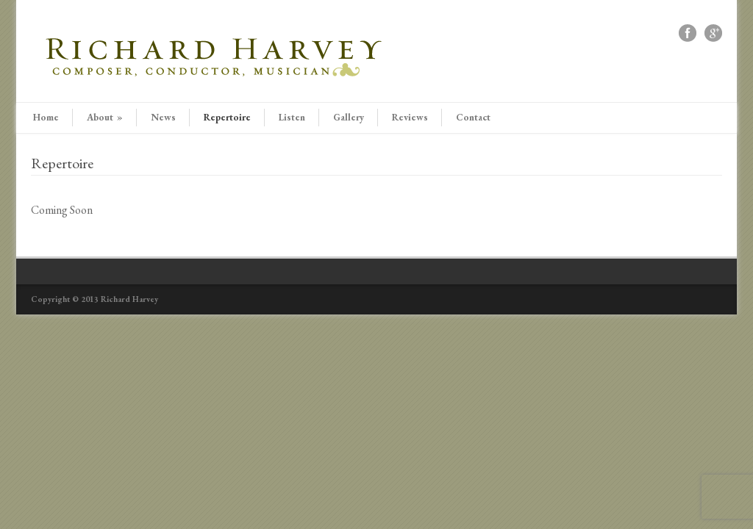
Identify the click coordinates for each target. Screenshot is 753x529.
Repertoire (227, 117)
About (105, 117)
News (163, 117)
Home (46, 117)
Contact (473, 117)
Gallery (348, 117)
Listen (292, 117)
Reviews (410, 117)
